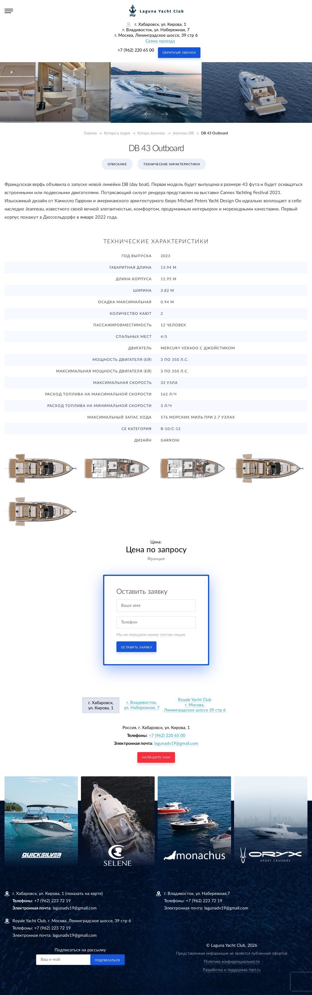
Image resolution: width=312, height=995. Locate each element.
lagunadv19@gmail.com (176, 743)
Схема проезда (160, 41)
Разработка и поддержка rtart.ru (231, 970)
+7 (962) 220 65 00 (136, 50)
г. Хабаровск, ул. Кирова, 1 (100, 705)
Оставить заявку (136, 647)
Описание (117, 164)
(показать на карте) (84, 894)
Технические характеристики (171, 164)
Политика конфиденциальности (232, 962)
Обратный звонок (179, 52)
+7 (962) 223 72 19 (52, 901)
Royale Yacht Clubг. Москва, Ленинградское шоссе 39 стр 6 (195, 705)
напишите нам (156, 757)
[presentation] (147, 114)
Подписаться (107, 960)
